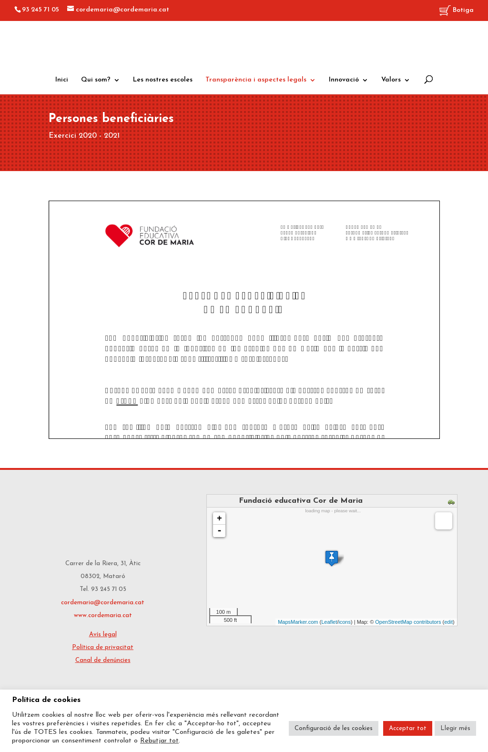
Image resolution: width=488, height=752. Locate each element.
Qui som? (96, 80)
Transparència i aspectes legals (255, 80)
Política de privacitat (102, 647)
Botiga (456, 10)
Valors (391, 80)
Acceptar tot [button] (408, 728)
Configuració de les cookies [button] (334, 728)
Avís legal (103, 634)
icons (344, 622)
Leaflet (329, 622)
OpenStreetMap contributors (408, 622)
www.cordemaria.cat (103, 615)
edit (448, 622)
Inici (61, 80)
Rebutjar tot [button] (159, 740)
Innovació (344, 80)
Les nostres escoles (163, 80)
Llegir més (455, 728)
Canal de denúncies (103, 660)
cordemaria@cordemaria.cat (102, 603)
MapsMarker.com (298, 622)
